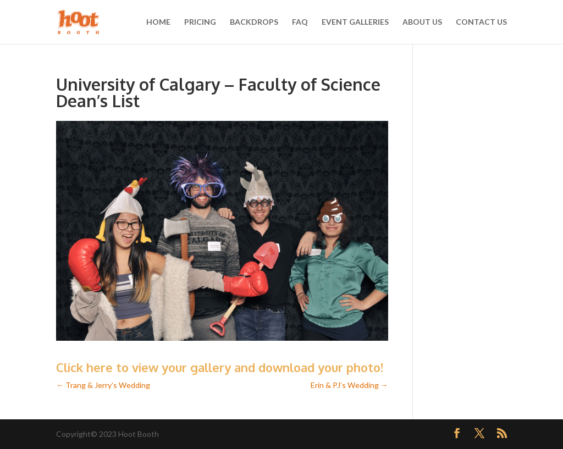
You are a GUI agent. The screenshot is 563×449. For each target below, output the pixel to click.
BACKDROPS (254, 22)
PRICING (200, 22)
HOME (158, 22)
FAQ (300, 22)
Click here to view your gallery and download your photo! (219, 367)
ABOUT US (422, 22)
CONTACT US (481, 22)
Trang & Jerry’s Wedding (103, 385)
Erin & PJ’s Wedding (349, 385)
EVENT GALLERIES (355, 22)
